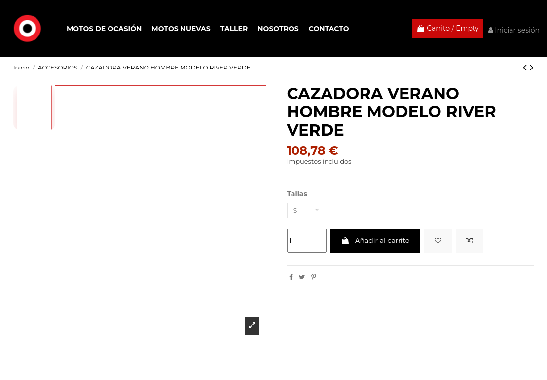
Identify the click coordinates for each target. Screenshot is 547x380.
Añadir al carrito (375, 242)
